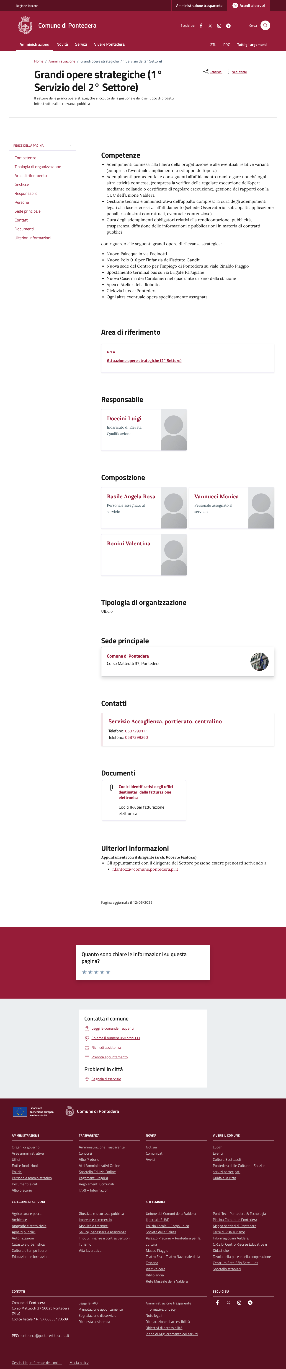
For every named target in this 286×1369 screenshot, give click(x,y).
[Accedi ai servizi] (248, 5)
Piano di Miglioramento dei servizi (172, 1334)
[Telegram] (226, 25)
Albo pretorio (22, 1190)
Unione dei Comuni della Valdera (171, 1213)
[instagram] (217, 25)
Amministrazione (34, 44)
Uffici (16, 1159)
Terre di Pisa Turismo (229, 1232)
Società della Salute (161, 1232)
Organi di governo (25, 1147)
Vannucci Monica (216, 496)
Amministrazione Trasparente (102, 1147)
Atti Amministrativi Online (99, 1165)
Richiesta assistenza (94, 1321)
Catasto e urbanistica (28, 1244)
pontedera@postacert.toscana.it (44, 1335)
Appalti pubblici (24, 1232)
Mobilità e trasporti (93, 1225)
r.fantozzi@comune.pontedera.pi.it (145, 869)
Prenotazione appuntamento (101, 1309)
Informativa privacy (161, 1309)
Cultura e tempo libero (29, 1250)
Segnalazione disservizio (97, 1315)
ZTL (213, 44)
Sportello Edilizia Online (97, 1171)
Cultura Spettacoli (227, 1159)
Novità (62, 44)
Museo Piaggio (157, 1250)
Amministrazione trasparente (199, 5)
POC (226, 44)
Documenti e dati (25, 1184)
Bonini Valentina (128, 543)
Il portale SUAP (157, 1219)
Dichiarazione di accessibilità (168, 1321)
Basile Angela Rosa (131, 496)
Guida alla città (224, 1178)
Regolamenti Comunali (96, 1184)
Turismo (85, 1244)
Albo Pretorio (89, 1159)
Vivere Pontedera (109, 44)
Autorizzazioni (23, 1238)
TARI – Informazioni (94, 1190)
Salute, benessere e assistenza (102, 1232)
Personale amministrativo (32, 1178)
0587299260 (136, 737)
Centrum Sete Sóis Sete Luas (235, 1262)
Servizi (81, 44)
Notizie (151, 1147)
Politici (17, 1171)
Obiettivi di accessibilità (164, 1327)
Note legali (154, 1315)
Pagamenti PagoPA (93, 1178)
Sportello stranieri (227, 1269)
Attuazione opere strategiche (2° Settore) (144, 360)
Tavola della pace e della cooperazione (242, 1256)
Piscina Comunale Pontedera (235, 1219)
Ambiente (19, 1219)
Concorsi (85, 1153)
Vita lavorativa (90, 1250)
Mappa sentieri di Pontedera (234, 1225)
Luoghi (218, 1147)
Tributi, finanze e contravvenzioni (105, 1238)
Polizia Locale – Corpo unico (167, 1225)
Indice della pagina (42, 145)
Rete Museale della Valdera (167, 1281)
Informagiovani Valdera (231, 1238)
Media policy (79, 1362)
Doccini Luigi (124, 418)
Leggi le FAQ (88, 1303)
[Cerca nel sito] (265, 25)
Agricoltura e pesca (26, 1213)
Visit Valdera (155, 1269)
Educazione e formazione (31, 1256)
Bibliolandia (155, 1275)
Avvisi (150, 1159)
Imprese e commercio (95, 1219)
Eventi (218, 1153)
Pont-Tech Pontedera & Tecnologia (239, 1213)
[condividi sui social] (212, 71)
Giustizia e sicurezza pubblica (101, 1213)
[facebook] (199, 25)
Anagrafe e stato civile (29, 1225)
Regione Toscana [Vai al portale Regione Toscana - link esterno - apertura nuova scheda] (27, 5)
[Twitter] (208, 25)
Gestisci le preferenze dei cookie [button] (37, 1362)
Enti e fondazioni (25, 1165)
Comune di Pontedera (128, 656)
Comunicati (154, 1153)
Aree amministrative (28, 1153)
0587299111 (136, 731)
